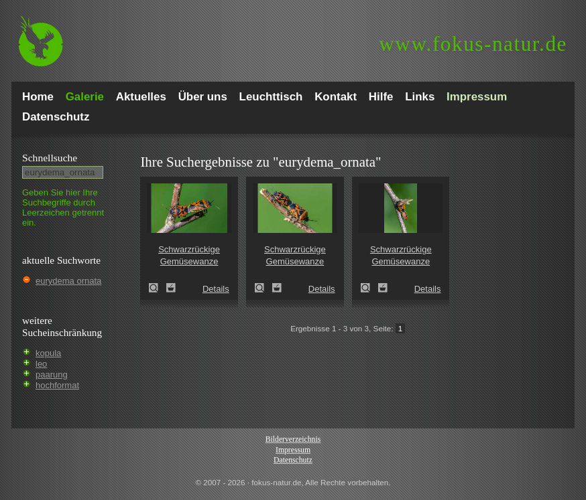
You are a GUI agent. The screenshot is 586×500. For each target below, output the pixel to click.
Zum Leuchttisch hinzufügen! (171, 288)
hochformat (57, 385)
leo (41, 364)
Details (215, 289)
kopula (48, 353)
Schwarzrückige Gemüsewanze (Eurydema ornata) (157, 288)
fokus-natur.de (473, 44)
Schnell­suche (49, 157)
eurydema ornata (68, 281)
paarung (52, 374)
